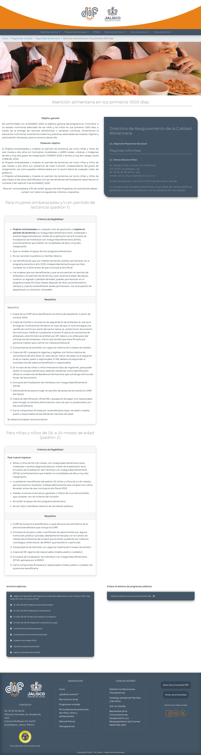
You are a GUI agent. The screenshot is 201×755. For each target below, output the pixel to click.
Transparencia (162, 32)
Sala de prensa (139, 32)
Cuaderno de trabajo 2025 (23, 640)
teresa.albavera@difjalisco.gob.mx (137, 175)
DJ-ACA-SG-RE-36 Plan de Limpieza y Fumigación (33, 616)
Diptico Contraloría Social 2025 (25, 652)
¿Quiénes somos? (68, 694)
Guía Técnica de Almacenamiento (26, 628)
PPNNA (96, 32)
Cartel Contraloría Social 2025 (24, 646)
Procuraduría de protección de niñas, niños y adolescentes (74, 713)
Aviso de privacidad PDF (176, 685)
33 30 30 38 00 (16, 711)
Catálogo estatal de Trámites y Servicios (125, 699)
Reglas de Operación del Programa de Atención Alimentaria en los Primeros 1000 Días (50, 597)
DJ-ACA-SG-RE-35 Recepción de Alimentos (30, 610)
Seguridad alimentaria (48, 38)
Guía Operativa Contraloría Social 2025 (28, 634)
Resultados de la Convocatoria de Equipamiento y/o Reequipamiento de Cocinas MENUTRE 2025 (124, 718)
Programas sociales (76, 32)
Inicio (5, 38)
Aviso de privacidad (175, 694)
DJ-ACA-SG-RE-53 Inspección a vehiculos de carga (33, 622)
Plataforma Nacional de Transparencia (122, 691)
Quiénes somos (50, 32)
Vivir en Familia (117, 706)
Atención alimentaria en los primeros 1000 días (133, 596)
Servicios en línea (114, 32)
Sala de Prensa (67, 721)
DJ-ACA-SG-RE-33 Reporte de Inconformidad (31, 605)
